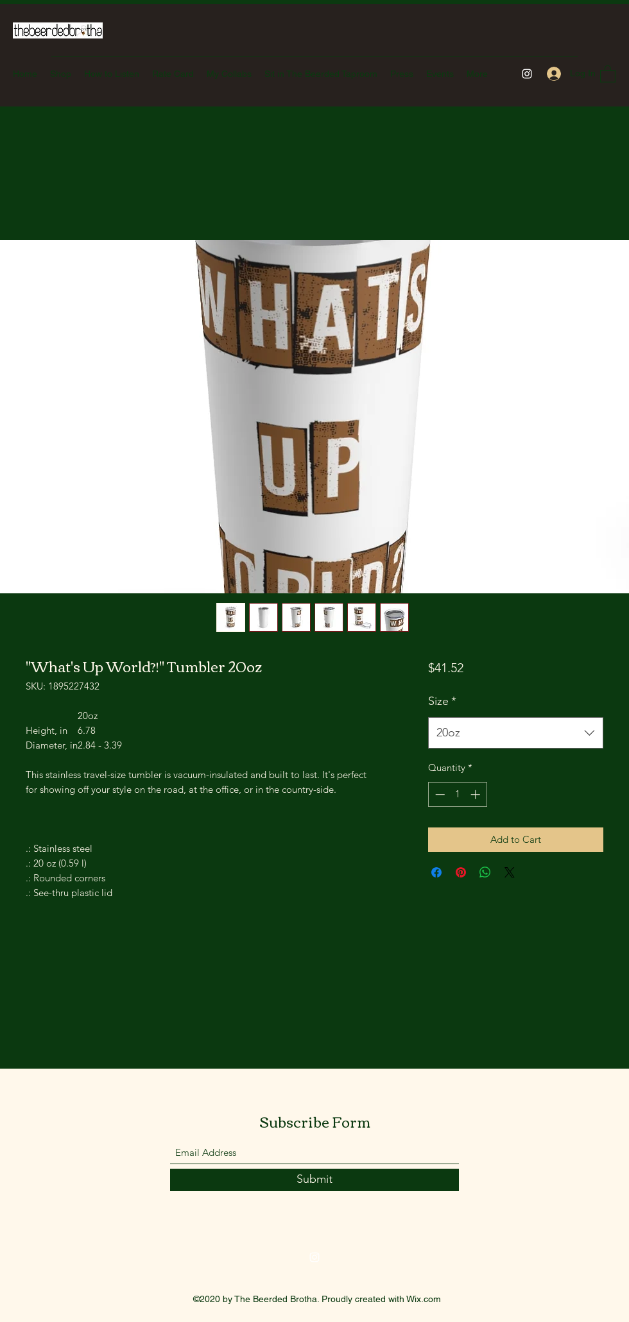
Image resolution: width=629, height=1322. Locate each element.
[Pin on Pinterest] (461, 872)
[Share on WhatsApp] (485, 872)
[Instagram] (527, 73)
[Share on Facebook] (436, 872)
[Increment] (476, 794)
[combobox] (515, 733)
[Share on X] (509, 872)
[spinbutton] (457, 794)
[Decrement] (438, 794)
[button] (608, 73)
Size (442, 701)
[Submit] (314, 1180)
